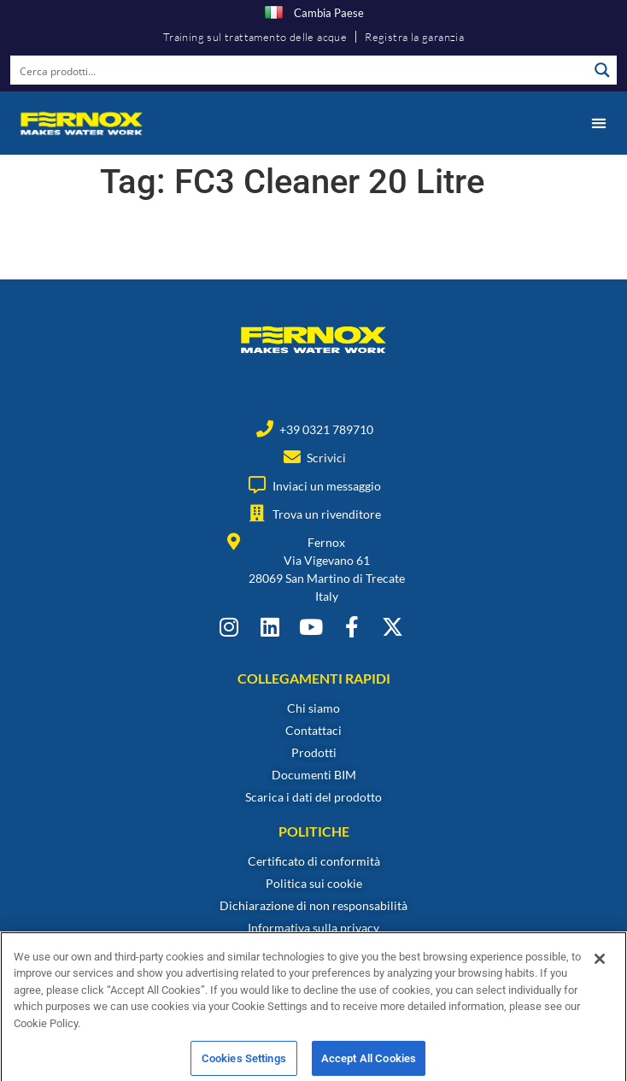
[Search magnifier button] (602, 70)
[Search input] (300, 70)
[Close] (599, 972)
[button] (598, 122)
